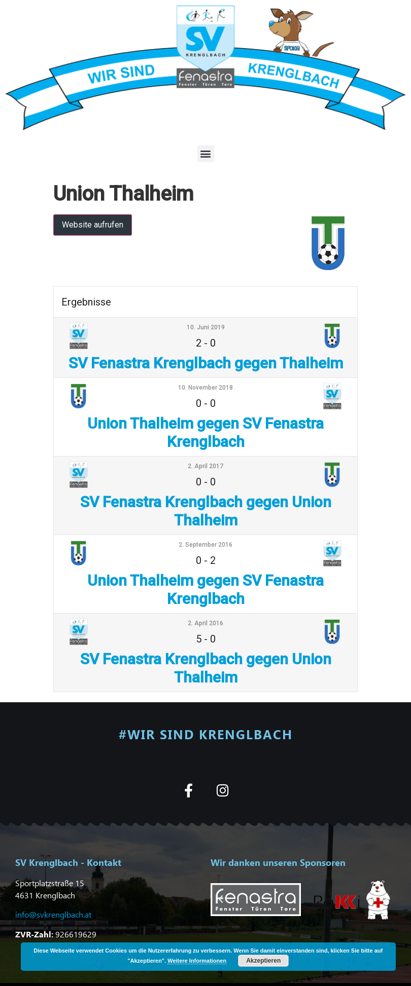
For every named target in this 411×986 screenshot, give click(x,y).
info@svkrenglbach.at (53, 914)
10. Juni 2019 (206, 327)
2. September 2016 (205, 544)
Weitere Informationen (196, 961)
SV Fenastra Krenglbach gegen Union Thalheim (205, 511)
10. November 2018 (205, 387)
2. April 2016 (205, 623)
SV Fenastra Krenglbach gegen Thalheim (205, 363)
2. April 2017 (205, 466)
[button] (205, 153)
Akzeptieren (263, 960)
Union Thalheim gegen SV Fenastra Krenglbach (205, 432)
